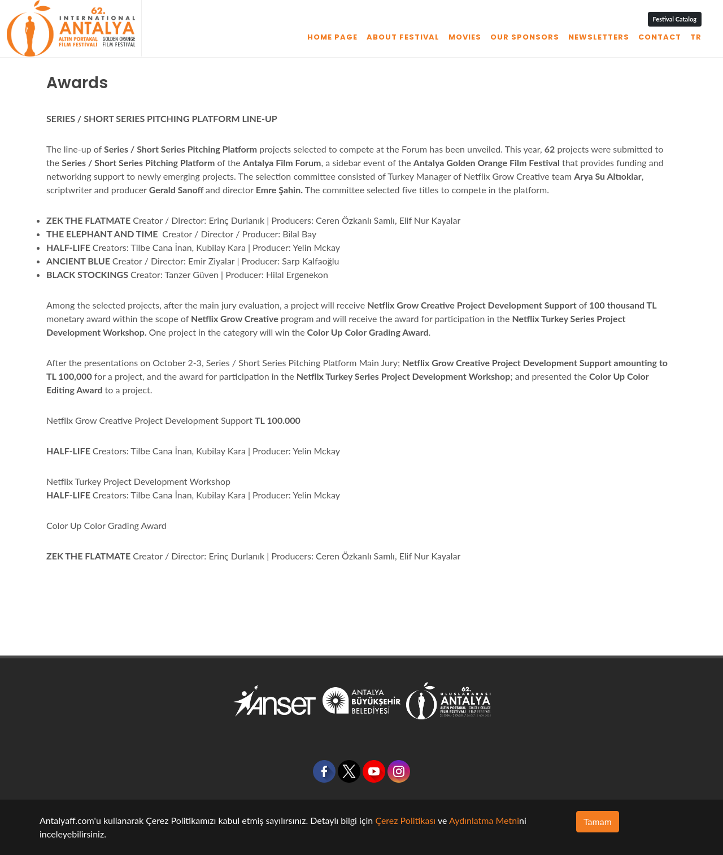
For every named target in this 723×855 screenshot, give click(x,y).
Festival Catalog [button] (674, 19)
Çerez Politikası (405, 820)
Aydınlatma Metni (484, 820)
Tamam (597, 821)
